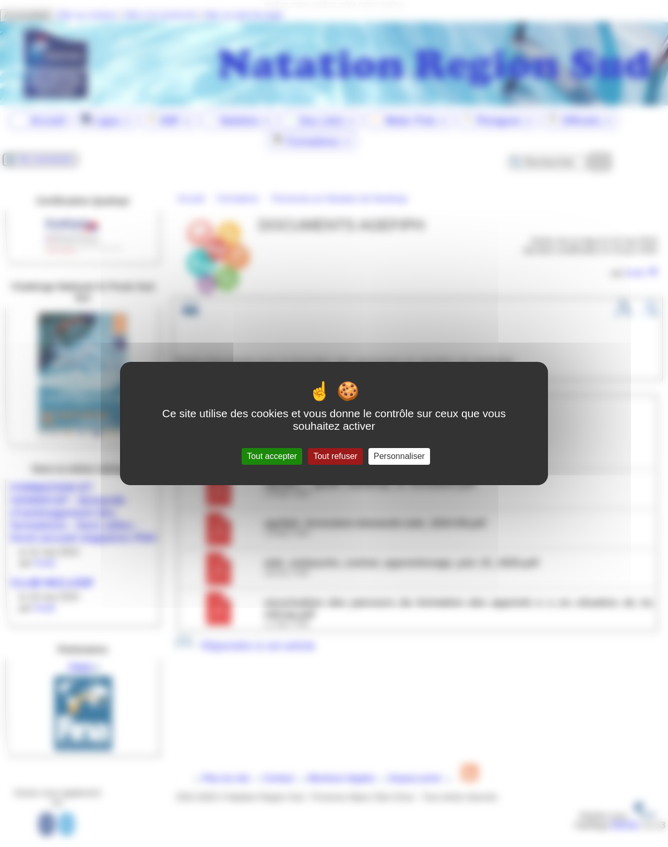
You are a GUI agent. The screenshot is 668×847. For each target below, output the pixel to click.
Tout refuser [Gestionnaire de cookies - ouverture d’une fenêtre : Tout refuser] (335, 456)
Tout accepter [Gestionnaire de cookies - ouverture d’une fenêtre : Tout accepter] (272, 456)
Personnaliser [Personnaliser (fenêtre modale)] (399, 456)
